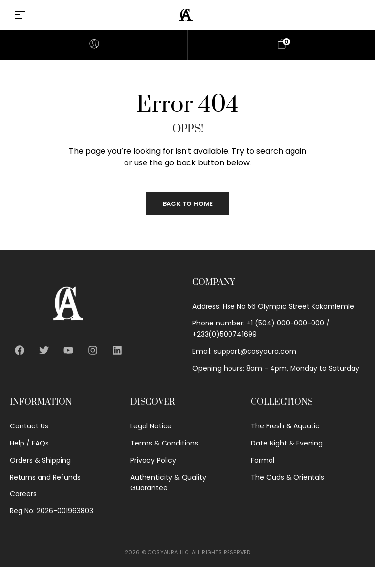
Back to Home (188, 203)
